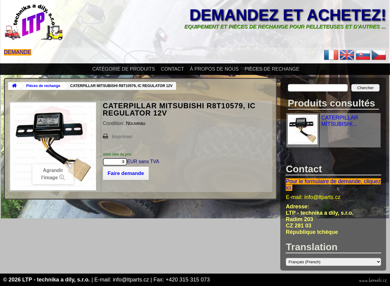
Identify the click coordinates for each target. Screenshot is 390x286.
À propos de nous (214, 69)
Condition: (114, 123)
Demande (17, 52)
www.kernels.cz (373, 280)
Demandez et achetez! (287, 15)
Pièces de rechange (271, 69)
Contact (172, 69)
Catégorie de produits (123, 69)
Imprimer (122, 136)
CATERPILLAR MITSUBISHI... (339, 121)
